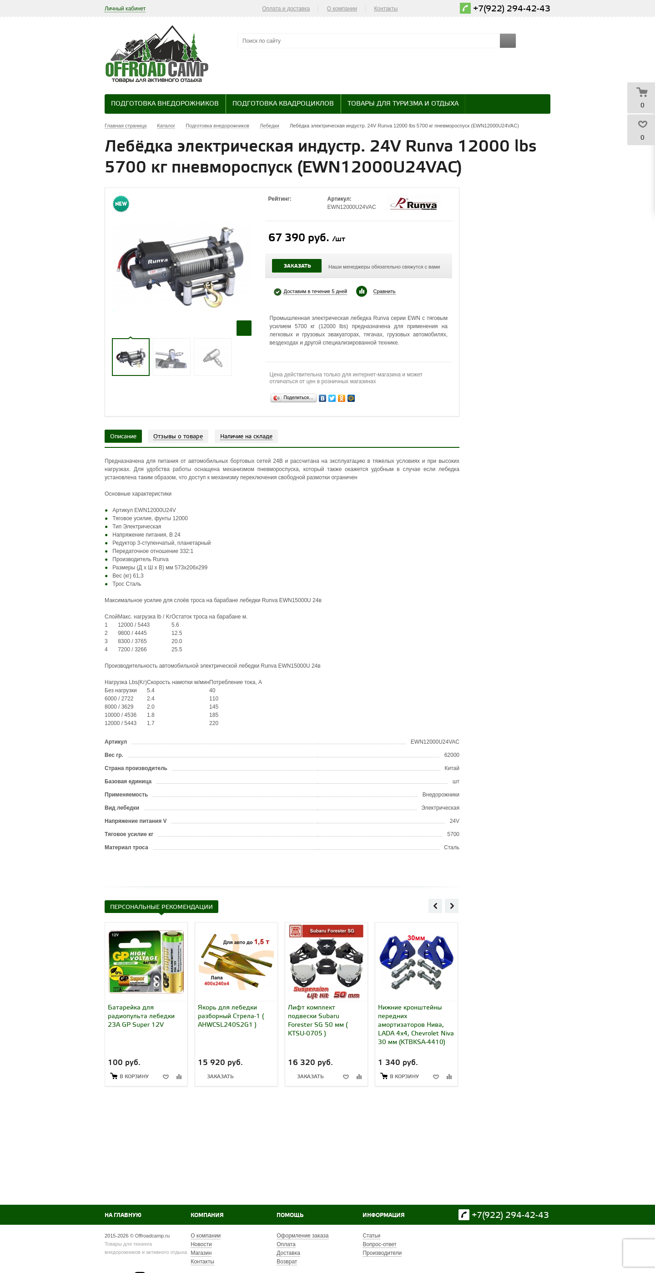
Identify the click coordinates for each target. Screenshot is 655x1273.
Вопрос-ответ (379, 1244)
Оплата (286, 1244)
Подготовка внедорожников (165, 104)
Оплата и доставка (286, 8)
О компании (342, 8)
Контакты (386, 8)
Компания (207, 1215)
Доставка (288, 1253)
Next (451, 906)
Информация (384, 1215)
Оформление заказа (302, 1235)
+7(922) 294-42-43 (511, 9)
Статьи (371, 1235)
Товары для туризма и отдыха (403, 104)
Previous (435, 906)
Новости (201, 1244)
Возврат (287, 1261)
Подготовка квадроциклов (283, 104)
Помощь (290, 1215)
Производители (382, 1253)
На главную (123, 1215)
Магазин (201, 1253)
